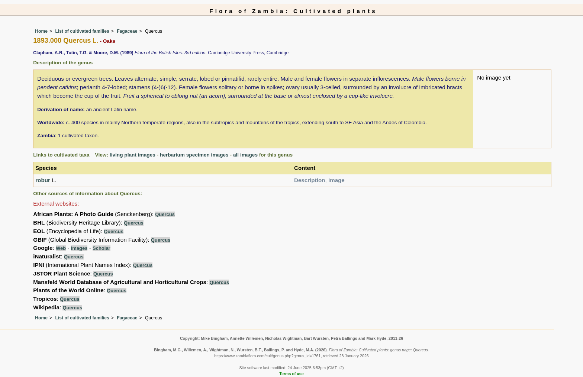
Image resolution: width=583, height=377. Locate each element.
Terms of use (291, 373)
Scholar (101, 248)
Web (61, 248)
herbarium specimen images (194, 155)
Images (79, 248)
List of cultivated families (82, 31)
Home (41, 31)
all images (245, 155)
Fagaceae (127, 31)
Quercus (165, 214)
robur (42, 180)
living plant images (132, 155)
